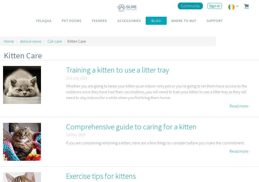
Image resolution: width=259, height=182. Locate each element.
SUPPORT (215, 20)
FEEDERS (99, 20)
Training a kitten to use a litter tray (117, 70)
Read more (239, 105)
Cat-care (55, 41)
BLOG (156, 20)
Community (190, 5)
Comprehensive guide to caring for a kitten (131, 126)
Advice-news (30, 41)
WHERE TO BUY (183, 20)
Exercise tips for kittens (101, 176)
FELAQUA (44, 20)
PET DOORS (72, 20)
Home (9, 41)
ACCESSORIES (129, 20)
